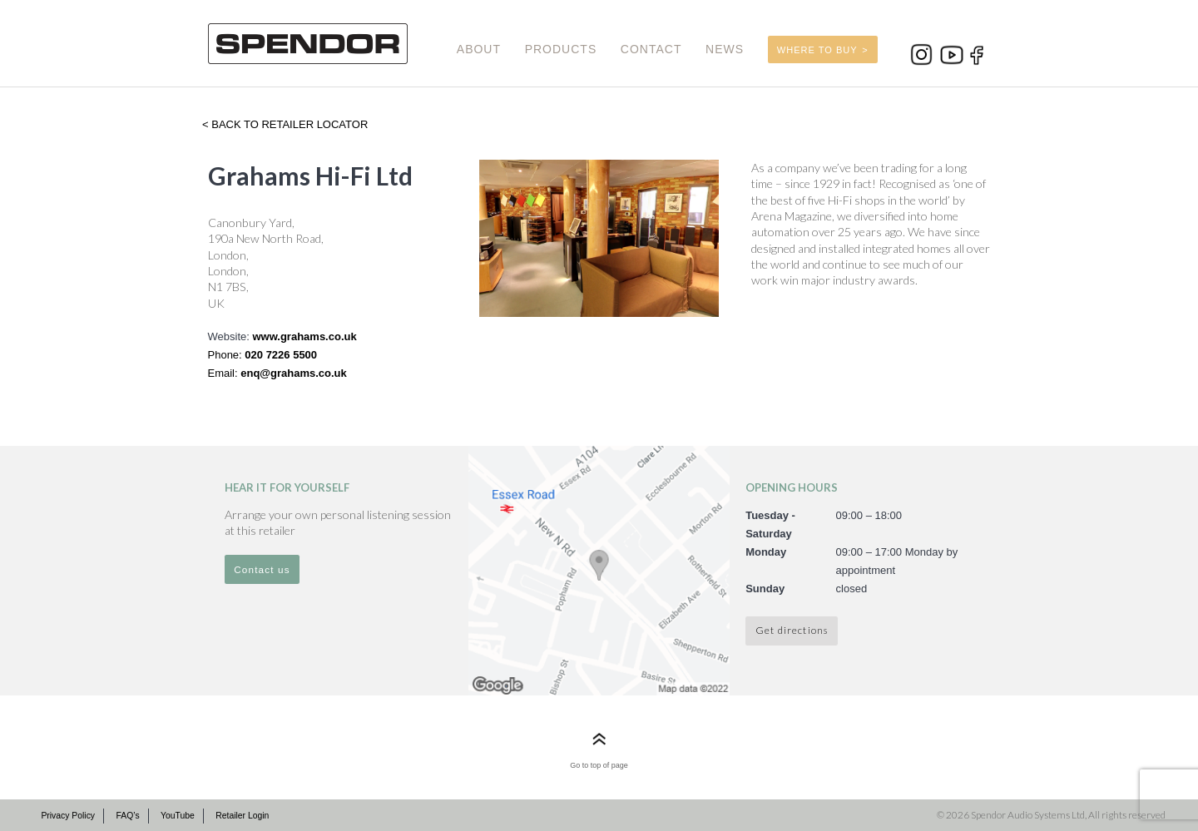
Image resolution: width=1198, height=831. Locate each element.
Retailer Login (242, 815)
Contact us (262, 569)
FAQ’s (127, 815)
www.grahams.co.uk (304, 336)
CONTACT (651, 49)
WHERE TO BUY (817, 50)
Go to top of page (599, 765)
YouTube (178, 815)
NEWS (724, 49)
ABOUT (479, 49)
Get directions (791, 630)
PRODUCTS (561, 49)
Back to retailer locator (289, 124)
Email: (224, 373)
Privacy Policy (68, 815)
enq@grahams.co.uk (293, 373)
